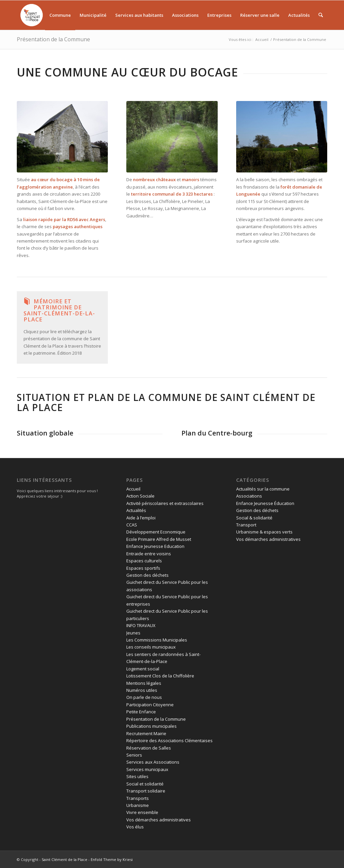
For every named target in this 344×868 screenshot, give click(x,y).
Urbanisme (137, 805)
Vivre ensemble (142, 812)
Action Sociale (140, 496)
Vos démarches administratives (158, 820)
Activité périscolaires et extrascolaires (165, 503)
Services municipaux (147, 769)
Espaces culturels (144, 561)
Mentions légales (143, 683)
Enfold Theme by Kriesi (112, 859)
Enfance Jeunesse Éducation (265, 503)
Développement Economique (155, 532)
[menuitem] (32, 15)
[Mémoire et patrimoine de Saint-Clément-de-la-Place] (27, 301)
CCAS (131, 525)
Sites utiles (137, 776)
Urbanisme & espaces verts (264, 532)
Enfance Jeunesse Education (155, 546)
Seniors (134, 755)
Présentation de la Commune (53, 39)
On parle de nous (144, 697)
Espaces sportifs (143, 568)
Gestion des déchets (147, 575)
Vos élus (135, 827)
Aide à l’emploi (141, 518)
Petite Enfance (141, 712)
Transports (137, 798)
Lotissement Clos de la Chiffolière (160, 676)
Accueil (133, 489)
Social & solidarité (254, 518)
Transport (246, 525)
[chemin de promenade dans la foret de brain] (171, 136)
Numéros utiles (141, 690)
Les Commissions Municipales (156, 640)
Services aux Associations (152, 762)
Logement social (142, 669)
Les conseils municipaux (151, 647)
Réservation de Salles (148, 748)
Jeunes (133, 633)
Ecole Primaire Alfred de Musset (158, 539)
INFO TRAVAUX (141, 625)
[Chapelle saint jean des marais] (62, 136)
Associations (249, 496)
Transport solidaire (145, 791)
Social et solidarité (145, 784)
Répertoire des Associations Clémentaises (169, 740)
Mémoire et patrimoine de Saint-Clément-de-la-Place (59, 310)
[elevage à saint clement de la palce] (281, 136)
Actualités (136, 510)
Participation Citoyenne (150, 705)
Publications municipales (151, 726)
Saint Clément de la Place (64, 859)
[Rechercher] (320, 15)
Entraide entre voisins (148, 554)
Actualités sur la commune (263, 489)
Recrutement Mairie (146, 733)
